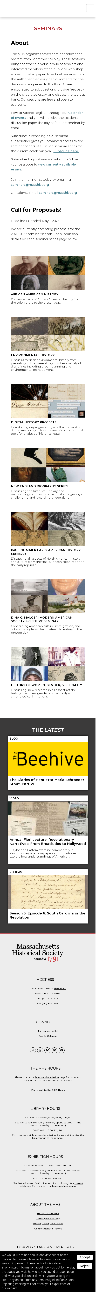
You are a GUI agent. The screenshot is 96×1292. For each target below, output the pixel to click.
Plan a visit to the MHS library (48, 1090)
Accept (84, 1257)
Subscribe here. (66, 151)
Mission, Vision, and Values (48, 1223)
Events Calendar (48, 1036)
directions (60, 988)
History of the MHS (48, 1213)
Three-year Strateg (47, 1218)
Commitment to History (48, 1228)
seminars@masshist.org (30, 185)
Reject (85, 1266)
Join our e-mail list (48, 1031)
